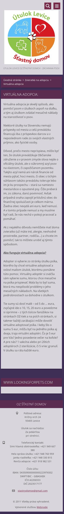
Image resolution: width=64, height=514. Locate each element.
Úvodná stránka (12, 80)
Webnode (42, 507)
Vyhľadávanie (47, 6)
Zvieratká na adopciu (37, 80)
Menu (56, 6)
